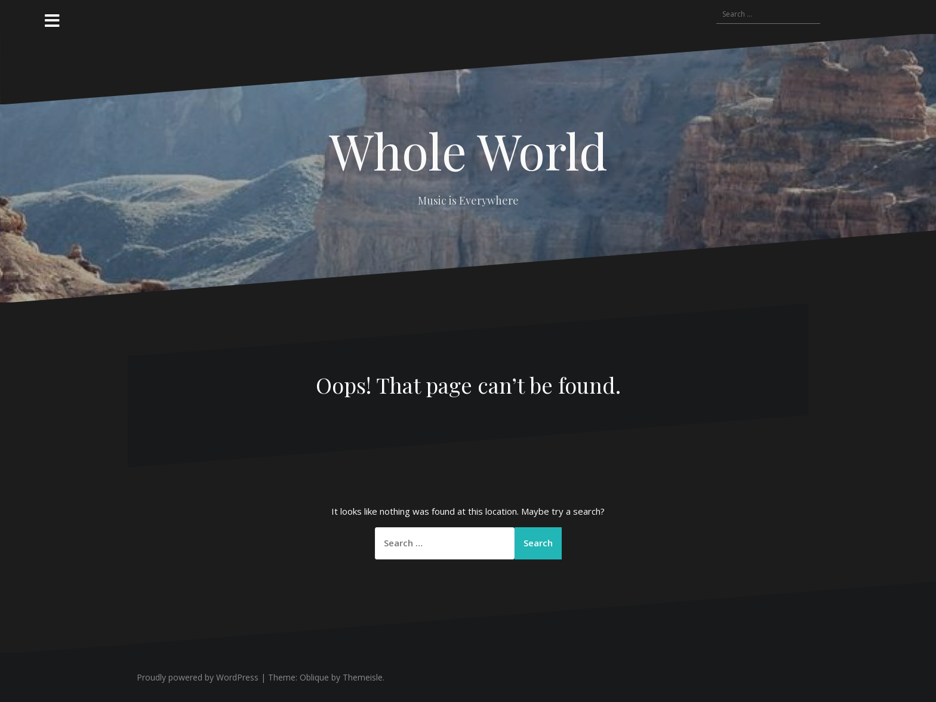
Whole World (468, 150)
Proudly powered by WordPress (197, 677)
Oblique (314, 677)
